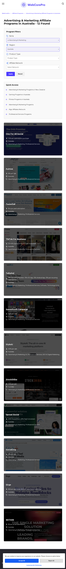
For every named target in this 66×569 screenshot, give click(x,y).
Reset (20, 74)
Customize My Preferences (34, 565)
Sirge (8, 485)
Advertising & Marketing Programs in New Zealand (27, 90)
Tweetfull (10, 204)
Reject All (51, 560)
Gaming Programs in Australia (19, 94)
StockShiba (11, 380)
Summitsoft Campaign (17, 309)
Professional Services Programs (20, 114)
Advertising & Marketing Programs (21, 105)
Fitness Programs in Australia (19, 99)
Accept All (22, 560)
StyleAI (9, 344)
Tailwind (10, 273)
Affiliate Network (16, 63)
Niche (11, 36)
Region (12, 45)
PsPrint (9, 169)
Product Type (14, 54)
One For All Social (14, 134)
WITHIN (10, 520)
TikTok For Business (16, 239)
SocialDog (11, 450)
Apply (11, 74)
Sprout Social (12, 415)
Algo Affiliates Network (17, 109)
